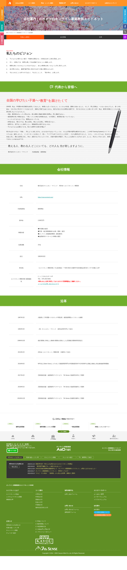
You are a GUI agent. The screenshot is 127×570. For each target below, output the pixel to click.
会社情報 (63, 37)
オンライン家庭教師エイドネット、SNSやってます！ (52, 471)
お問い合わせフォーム (72, 509)
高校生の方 (39, 499)
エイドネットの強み (12, 494)
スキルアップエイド (43, 529)
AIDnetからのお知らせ (15, 457)
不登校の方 (39, 505)
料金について (41, 521)
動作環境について (43, 524)
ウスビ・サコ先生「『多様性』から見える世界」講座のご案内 (55, 473)
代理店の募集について (102, 512)
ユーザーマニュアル (100, 497)
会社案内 (96, 509)
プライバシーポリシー (44, 532)
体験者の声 (9, 499)
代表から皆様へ (25, 37)
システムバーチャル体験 (14, 497)
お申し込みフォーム (71, 494)
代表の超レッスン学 (32, 457)
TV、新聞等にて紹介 (85, 457)
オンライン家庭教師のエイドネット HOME (20, 485)
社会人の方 (39, 502)
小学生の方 (39, 494)
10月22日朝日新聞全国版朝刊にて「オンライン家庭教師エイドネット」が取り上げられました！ (66, 468)
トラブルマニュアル (100, 499)
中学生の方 (39, 497)
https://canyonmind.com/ (45, 197)
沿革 (100, 37)
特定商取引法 (41, 526)
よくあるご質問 (99, 494)
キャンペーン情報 (50, 457)
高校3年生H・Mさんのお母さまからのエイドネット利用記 (54, 464)
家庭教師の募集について (103, 515)
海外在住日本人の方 (41, 507)
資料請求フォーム (70, 512)
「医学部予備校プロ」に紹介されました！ (49, 466)
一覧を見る (14, 466)
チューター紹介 (68, 457)
